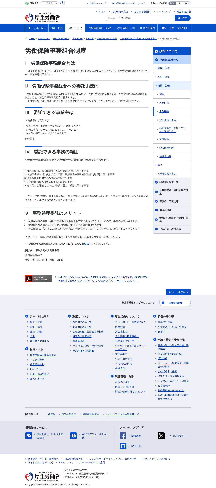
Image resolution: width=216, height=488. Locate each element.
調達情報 (162, 357)
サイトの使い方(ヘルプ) (40, 461)
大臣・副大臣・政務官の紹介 (130, 321)
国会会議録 (165, 210)
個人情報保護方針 (73, 458)
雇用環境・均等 (167, 120)
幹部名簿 (120, 326)
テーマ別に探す (39, 315)
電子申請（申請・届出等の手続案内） (173, 346)
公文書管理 (164, 384)
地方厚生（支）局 (124, 340)
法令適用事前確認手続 (170, 352)
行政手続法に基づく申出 (171, 389)
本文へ (102, 11)
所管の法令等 (166, 315)
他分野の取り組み (167, 173)
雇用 (161, 94)
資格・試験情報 (123, 363)
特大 (187, 3)
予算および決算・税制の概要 (173, 219)
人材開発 (164, 102)
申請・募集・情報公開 (171, 338)
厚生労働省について (127, 315)
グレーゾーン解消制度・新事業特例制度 (173, 364)
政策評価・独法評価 (170, 229)
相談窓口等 (165, 156)
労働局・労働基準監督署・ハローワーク (130, 347)
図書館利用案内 (91, 413)
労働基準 (164, 111)
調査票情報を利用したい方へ (130, 390)
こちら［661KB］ (82, 244)
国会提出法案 (165, 321)
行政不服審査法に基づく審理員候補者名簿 (173, 396)
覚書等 (161, 331)
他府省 (51, 413)
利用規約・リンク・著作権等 (43, 458)
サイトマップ (163, 11)
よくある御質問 (142, 11)
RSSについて (66, 461)
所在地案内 (121, 331)
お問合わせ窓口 (120, 11)
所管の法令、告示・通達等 (172, 326)
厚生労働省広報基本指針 (43, 354)
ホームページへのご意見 (92, 461)
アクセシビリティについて (156, 458)
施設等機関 (121, 353)
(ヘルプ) (141, 3)
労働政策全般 (166, 147)
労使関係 (164, 139)
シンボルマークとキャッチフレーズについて (113, 458)
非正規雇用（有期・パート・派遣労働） (172, 129)
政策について (168, 51)
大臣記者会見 (37, 358)
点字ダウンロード (98, 3)
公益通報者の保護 (167, 370)
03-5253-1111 (83, 476)
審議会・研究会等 (168, 201)
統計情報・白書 (124, 375)
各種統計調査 (122, 381)
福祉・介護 (164, 77)
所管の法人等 (69, 413)
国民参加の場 (184, 11)
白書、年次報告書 (124, 386)
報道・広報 (37, 348)
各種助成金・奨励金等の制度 (173, 192)
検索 (184, 18)
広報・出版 (36, 368)
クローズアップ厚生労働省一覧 (122, 413)
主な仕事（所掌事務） (127, 335)
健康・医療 (164, 68)
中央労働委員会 (123, 358)
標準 (172, 3)
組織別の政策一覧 (168, 182)
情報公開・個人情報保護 (171, 375)
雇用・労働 (164, 85)
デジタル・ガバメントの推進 (173, 380)
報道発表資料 (37, 363)
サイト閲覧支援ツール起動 (123, 3)
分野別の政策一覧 (168, 59)
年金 (160, 165)
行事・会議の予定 (39, 372)
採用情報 (120, 367)
